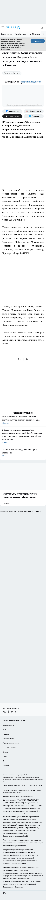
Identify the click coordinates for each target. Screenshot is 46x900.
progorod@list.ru (16, 793)
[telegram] (27, 359)
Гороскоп (6, 734)
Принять (37, 41)
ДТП (4, 729)
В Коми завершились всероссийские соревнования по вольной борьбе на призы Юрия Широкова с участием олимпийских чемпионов (23, 436)
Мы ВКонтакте (34, 34)
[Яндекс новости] (34, 111)
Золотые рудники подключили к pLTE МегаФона (23, 453)
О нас (5, 756)
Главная (5, 761)
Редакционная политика (11, 743)
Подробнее (19, 887)
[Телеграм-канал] (34, 116)
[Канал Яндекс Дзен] (12, 116)
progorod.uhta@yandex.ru (12, 796)
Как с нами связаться (10, 747)
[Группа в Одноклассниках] (8, 711)
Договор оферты (8, 725)
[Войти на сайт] (42, 27)
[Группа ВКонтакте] (12, 111)
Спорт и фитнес (12, 73)
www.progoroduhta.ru (22, 775)
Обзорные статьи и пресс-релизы (14, 721)
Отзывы (5, 752)
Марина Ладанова (31, 81)
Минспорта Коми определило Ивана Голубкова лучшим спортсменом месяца (23, 420)
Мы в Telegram (20, 34)
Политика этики (8, 738)
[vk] (20, 359)
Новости (6, 765)
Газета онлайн (7, 34)
